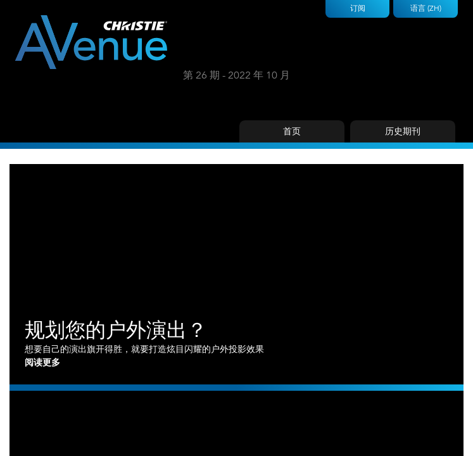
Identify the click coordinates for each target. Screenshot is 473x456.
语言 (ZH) (425, 8)
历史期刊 (402, 131)
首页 (292, 131)
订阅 (357, 8)
